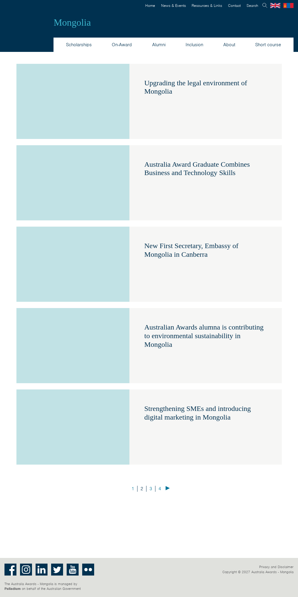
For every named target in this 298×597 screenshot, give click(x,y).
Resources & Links (207, 5)
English (275, 5)
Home (150, 5)
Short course (268, 45)
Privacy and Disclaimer (276, 566)
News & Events (173, 5)
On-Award (122, 45)
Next (168, 488)
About (229, 45)
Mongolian (288, 5)
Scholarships (79, 45)
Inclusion (194, 45)
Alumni (159, 45)
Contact (234, 5)
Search (252, 5)
